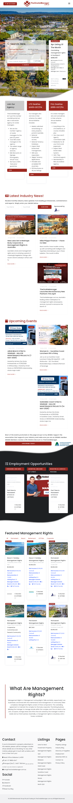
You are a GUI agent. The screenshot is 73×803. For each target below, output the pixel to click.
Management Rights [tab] (16, 49)
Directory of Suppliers (63, 751)
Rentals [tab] (12, 54)
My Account (10, 4)
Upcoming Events (21, 321)
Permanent (14, 538)
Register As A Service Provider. (57, 469)
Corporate (50, 538)
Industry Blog (60, 748)
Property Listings (61, 745)
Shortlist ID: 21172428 (18, 659)
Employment (60, 754)
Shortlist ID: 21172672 (39, 649)
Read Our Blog (7, 789)
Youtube (6, 780)
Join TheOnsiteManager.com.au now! (18, 170)
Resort (23, 538)
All (7, 538)
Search (25, 65)
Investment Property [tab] (26, 54)
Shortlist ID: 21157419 (61, 658)
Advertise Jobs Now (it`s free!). (35, 469)
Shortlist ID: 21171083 (61, 596)
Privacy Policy (60, 763)
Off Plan (41, 538)
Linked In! (6, 783)
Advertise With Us (61, 757)
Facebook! (6, 786)
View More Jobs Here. (14, 469)
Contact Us (59, 760)
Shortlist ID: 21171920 (18, 507)
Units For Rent (42, 745)
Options (37, 61)
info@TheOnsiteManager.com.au (15, 770)
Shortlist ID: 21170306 (18, 596)
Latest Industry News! (24, 196)
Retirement (32, 538)
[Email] (28, 207)
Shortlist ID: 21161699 (39, 593)
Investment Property (45, 748)
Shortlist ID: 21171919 (61, 507)
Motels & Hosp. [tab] (33, 49)
